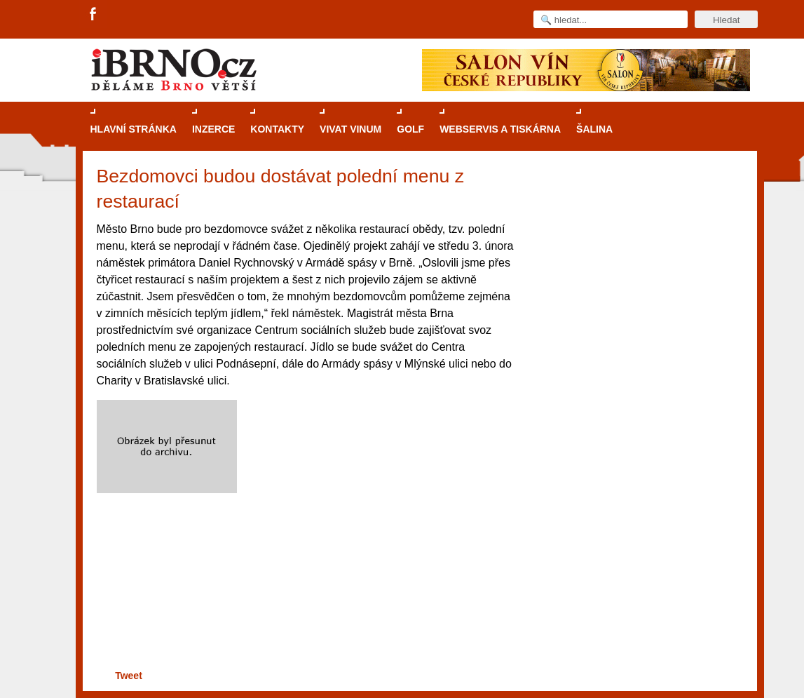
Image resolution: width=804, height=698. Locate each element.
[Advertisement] (303, 619)
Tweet (128, 675)
